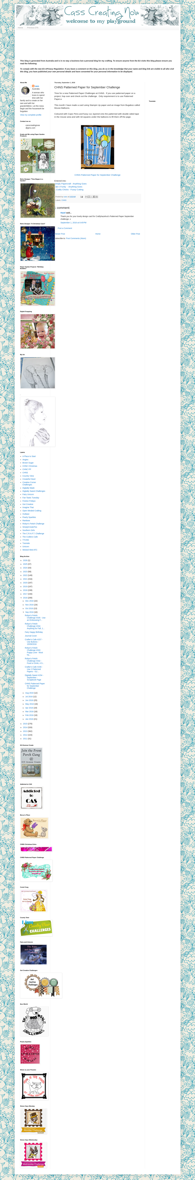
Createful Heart (28, 479)
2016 (25, 598)
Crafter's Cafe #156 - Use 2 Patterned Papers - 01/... (34, 669)
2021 (25, 579)
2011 (25, 739)
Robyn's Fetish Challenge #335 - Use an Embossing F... (35, 617)
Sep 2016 (29, 612)
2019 (25, 586)
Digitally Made (28, 488)
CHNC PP (26, 469)
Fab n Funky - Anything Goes (68, 187)
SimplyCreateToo (29, 527)
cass (37, 86)
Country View (28, 476)
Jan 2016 (29, 719)
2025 (25, 564)
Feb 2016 (29, 715)
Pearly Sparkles (29, 517)
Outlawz (25, 514)
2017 (25, 594)
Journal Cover (31, 636)
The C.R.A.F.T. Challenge (33, 533)
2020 (25, 583)
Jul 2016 (29, 696)
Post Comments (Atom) (76, 238)
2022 (25, 575)
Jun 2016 (29, 700)
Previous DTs (32, 28)
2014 (25, 727)
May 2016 (29, 704)
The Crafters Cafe (30, 537)
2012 (25, 735)
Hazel (63, 213)
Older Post (135, 234)
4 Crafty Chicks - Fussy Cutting (68, 189)
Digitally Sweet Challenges (33, 491)
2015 (25, 724)
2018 (25, 590)
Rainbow (26, 520)
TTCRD (25, 540)
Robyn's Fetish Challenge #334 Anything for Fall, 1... (34, 626)
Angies (25, 460)
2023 (25, 571)
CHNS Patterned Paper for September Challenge (97, 175)
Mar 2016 (29, 711)
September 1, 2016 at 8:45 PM (73, 223)
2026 (25, 560)
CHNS (64, 200)
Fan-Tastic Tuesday (30, 498)
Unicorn (25, 546)
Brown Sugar (28, 463)
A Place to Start (29, 456)
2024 (25, 568)
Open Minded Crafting (31, 511)
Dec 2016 (29, 601)
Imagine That (28, 507)
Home (20, 28)
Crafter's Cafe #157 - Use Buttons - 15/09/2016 (34, 641)
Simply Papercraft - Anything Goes (70, 183)
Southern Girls (28, 530)
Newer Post (60, 234)
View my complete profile (30, 115)
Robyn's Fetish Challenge (33, 524)
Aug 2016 (29, 693)
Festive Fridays (28, 501)
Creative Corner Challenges (29, 483)
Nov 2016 (29, 605)
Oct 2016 (29, 608)
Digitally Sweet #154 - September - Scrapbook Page (34, 677)
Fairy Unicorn (28, 494)
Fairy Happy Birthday (34, 632)
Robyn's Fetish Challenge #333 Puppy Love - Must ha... (34, 651)
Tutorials (26, 543)
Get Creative (27, 504)
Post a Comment (65, 228)
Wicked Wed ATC (29, 550)
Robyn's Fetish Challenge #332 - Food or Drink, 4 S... (34, 660)
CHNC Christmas (29, 466)
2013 (25, 731)
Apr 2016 (29, 708)
